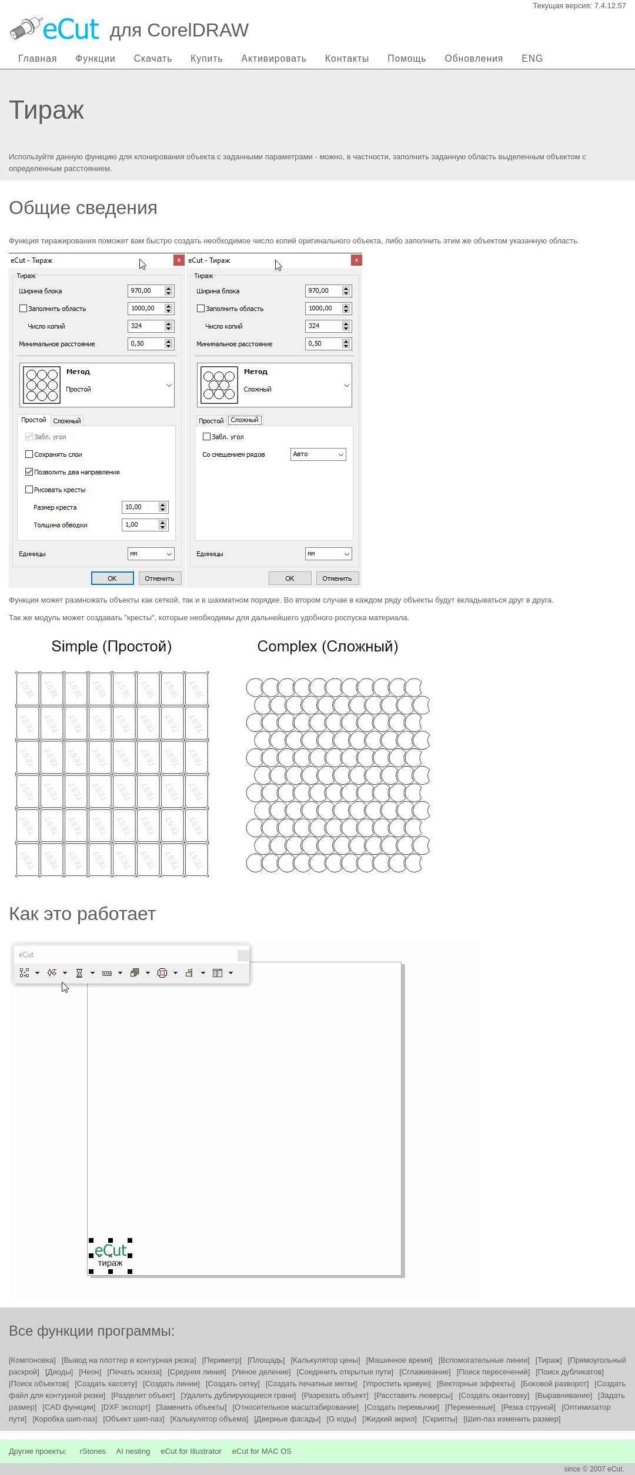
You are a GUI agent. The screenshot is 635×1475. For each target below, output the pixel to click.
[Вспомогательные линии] (484, 1360)
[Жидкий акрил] (389, 1418)
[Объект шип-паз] (133, 1418)
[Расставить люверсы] (414, 1395)
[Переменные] (470, 1407)
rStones (92, 1451)
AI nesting (133, 1451)
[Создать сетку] (233, 1383)
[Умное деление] (261, 1371)
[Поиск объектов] (39, 1383)
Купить (206, 58)
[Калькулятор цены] (325, 1360)
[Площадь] (266, 1360)
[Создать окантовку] (494, 1395)
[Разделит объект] (143, 1395)
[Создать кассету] (106, 1383)
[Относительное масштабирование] (295, 1407)
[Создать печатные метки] (311, 1383)
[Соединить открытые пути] (345, 1371)
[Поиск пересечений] (493, 1371)
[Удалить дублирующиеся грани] (238, 1395)
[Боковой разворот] (555, 1383)
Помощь (406, 58)
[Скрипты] (440, 1418)
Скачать (153, 58)
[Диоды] (59, 1371)
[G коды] (341, 1418)
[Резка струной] (528, 1407)
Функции (95, 58)
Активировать (274, 58)
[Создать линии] (171, 1383)
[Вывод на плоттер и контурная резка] (129, 1360)
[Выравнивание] (563, 1395)
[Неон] (90, 1371)
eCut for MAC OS (262, 1451)
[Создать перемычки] (402, 1407)
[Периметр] (222, 1360)
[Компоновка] (32, 1360)
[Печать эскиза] (134, 1371)
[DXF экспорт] (125, 1407)
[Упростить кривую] (397, 1383)
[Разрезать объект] (335, 1395)
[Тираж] (549, 1360)
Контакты (347, 58)
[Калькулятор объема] (210, 1418)
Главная (37, 58)
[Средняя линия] (197, 1371)
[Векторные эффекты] (476, 1383)
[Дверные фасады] (287, 1418)
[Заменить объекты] (191, 1407)
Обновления (474, 58)
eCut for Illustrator (191, 1451)
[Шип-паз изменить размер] (511, 1418)
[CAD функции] (68, 1407)
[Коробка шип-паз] (64, 1418)
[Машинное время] (399, 1360)
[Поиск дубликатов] (570, 1371)
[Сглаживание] (425, 1371)
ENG (532, 58)
